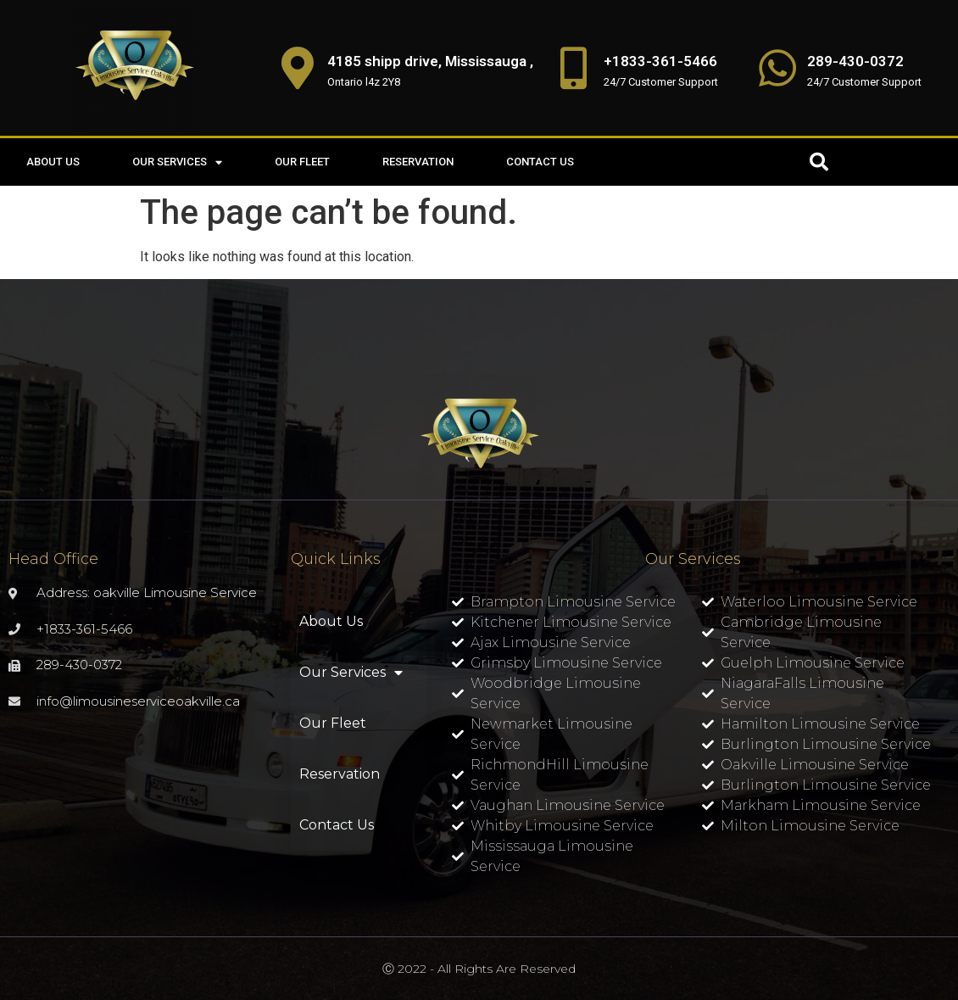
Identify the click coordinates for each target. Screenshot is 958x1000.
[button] (819, 162)
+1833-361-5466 (660, 61)
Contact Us (540, 161)
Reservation (418, 161)
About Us (53, 161)
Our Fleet (302, 161)
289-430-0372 (855, 61)
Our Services (177, 162)
